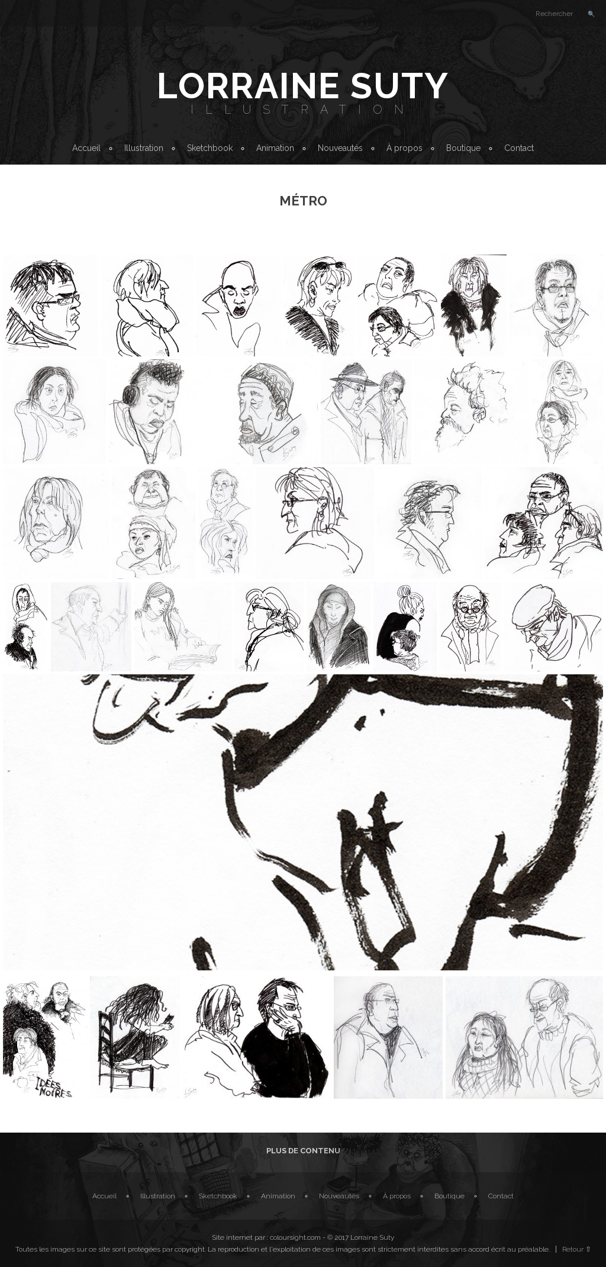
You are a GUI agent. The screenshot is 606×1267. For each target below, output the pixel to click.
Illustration (303, 109)
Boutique (463, 148)
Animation (275, 148)
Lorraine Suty (303, 86)
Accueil (86, 148)
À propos (404, 148)
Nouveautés (340, 148)
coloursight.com (295, 1237)
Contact (519, 148)
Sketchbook (210, 148)
